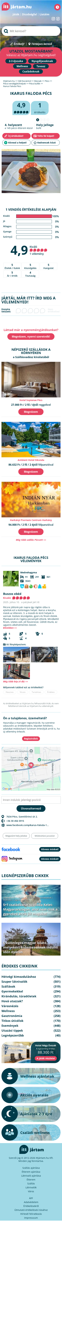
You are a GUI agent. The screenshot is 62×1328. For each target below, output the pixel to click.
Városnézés (9, 1006)
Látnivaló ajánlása (31, 1175)
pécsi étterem (18, 128)
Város (31, 1191)
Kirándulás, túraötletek (14, 935)
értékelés (39, 107)
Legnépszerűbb (21, 899)
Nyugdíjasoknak (42, 61)
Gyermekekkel (44, 897)
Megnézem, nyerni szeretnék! (31, 336)
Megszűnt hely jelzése (16, 835)
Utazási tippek (51, 935)
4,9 (19, 250)
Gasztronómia (11, 1015)
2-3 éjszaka (16, 61)
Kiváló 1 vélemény (38, 250)
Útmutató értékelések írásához (31, 1209)
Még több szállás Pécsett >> (31, 539)
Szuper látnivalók (14, 981)
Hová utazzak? (34, 935)
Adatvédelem (31, 1202)
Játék (16, 14)
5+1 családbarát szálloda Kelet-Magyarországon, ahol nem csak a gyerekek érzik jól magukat (30, 909)
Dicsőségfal (29, 14)
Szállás (31, 1183)
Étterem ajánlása (31, 1171)
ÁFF (31, 1198)
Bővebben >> (10, 627)
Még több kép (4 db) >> (15, 681)
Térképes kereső (41, 44)
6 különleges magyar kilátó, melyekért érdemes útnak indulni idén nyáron (30, 947)
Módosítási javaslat (45, 835)
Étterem (31, 1179)
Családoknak (30, 71)
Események (9, 1025)
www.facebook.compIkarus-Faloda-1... (27, 825)
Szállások (30, 897)
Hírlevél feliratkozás (31, 1213)
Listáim (44, 14)
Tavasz (40, 66)
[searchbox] (31, 31)
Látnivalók (31, 1187)
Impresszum (31, 1217)
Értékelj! (19, 44)
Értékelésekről (31, 1206)
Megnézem (31, 412)
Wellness (22, 66)
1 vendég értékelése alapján (31, 209)
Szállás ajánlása (31, 1167)
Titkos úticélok (12, 1020)
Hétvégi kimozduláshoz (37, 933)
